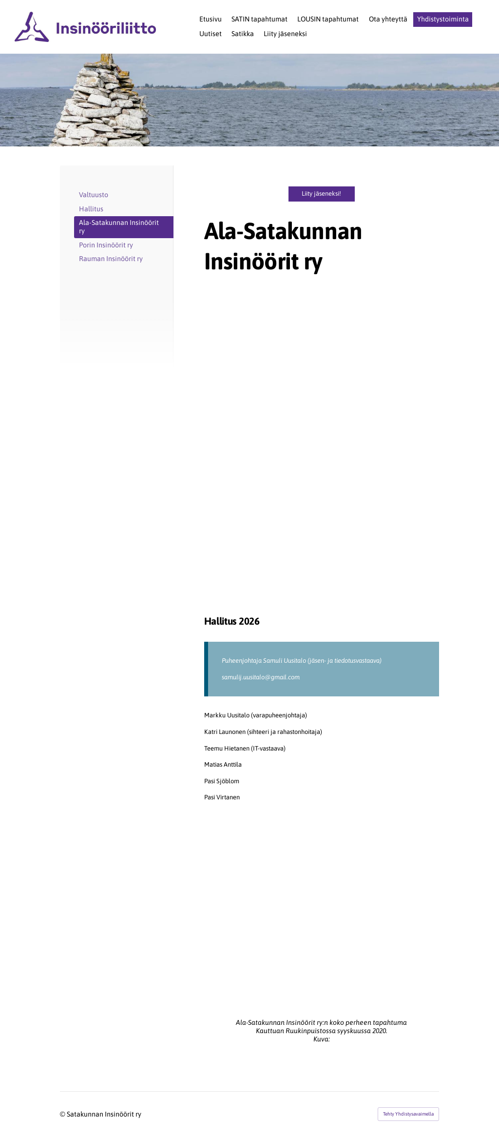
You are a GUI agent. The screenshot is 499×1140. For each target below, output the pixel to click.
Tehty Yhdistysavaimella (408, 1114)
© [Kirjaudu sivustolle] (63, 1114)
